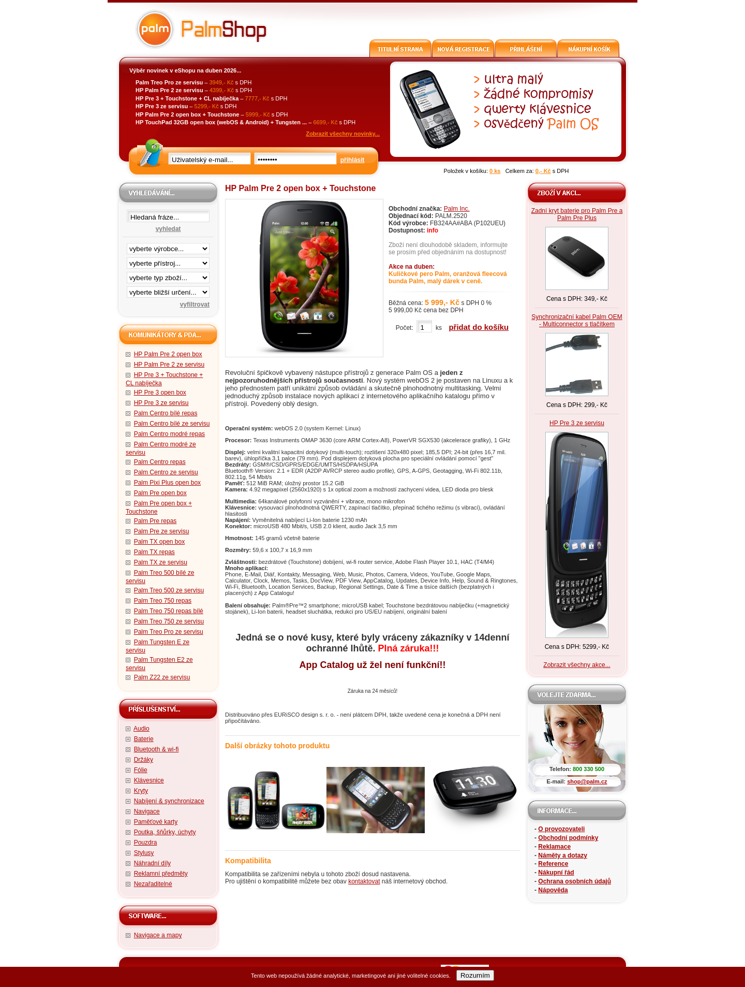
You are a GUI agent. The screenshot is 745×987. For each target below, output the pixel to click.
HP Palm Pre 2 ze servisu (169, 364)
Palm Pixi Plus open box (167, 482)
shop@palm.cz (587, 781)
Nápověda (553, 890)
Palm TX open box (159, 541)
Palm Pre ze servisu (161, 531)
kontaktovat (364, 881)
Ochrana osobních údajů (574, 881)
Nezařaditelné (153, 884)
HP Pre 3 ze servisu (161, 403)
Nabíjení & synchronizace (169, 801)
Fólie (140, 770)
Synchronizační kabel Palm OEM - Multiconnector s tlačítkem (576, 320)
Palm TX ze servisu (160, 562)
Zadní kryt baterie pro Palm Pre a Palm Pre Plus (577, 214)
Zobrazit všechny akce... (576, 665)
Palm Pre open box (160, 493)
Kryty (141, 790)
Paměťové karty (156, 821)
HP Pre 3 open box (160, 392)
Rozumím (475, 975)
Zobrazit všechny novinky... (343, 133)
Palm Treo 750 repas (162, 600)
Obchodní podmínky (568, 837)
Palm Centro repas (160, 462)
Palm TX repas (154, 552)
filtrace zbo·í (168, 275)
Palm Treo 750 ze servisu (169, 621)
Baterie (144, 739)
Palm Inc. (457, 208)
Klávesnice (149, 780)
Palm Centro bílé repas (166, 413)
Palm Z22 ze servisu (162, 677)
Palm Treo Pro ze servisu (168, 631)
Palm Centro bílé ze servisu (172, 423)
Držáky (143, 759)
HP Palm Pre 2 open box (168, 354)
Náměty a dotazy (562, 855)
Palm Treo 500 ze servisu (169, 590)
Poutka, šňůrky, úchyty (165, 832)
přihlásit (352, 160)
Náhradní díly (152, 863)
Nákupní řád (556, 872)
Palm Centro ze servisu (166, 472)
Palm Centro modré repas (169, 434)
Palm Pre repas (155, 521)
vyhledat (168, 229)
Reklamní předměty (161, 873)
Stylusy (144, 853)
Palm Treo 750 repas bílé (168, 611)
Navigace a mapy (158, 935)
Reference (553, 863)
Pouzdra (145, 842)
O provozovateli (561, 829)
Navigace (147, 811)
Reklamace (554, 846)
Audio (141, 728)
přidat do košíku (479, 327)
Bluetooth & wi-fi (156, 749)
